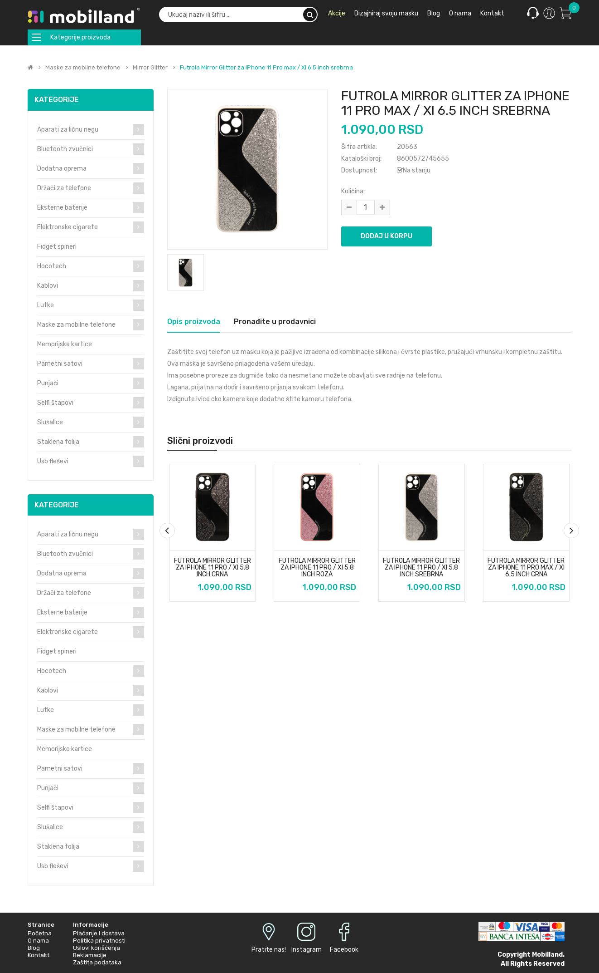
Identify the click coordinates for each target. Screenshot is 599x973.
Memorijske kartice (64, 344)
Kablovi (47, 286)
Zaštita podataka (97, 962)
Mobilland (547, 954)
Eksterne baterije (62, 207)
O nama (38, 940)
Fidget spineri (57, 247)
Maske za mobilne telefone (83, 67)
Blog (34, 947)
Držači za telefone (64, 188)
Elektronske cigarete (67, 227)
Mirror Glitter (150, 67)
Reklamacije (89, 955)
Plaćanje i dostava (99, 933)
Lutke (45, 305)
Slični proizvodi (200, 440)
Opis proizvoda (193, 321)
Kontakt (38, 955)
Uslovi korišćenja (96, 947)
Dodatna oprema (62, 168)
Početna (40, 933)
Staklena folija (58, 442)
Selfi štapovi (55, 403)
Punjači (47, 383)
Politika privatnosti (99, 940)
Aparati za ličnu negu (67, 129)
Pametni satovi (59, 364)
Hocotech (51, 266)
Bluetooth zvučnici (65, 149)
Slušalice (50, 422)
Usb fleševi (52, 461)
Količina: (353, 191)
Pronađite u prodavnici (275, 321)
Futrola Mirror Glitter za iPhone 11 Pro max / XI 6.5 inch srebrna (266, 67)
